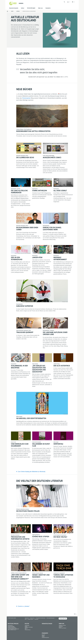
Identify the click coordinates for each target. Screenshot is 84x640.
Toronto (43, 636)
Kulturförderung (27, 629)
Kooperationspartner (45, 637)
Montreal (43, 634)
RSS (25, 619)
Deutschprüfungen (11, 626)
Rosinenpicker (26, 98)
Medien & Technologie (29, 627)
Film (25, 628)
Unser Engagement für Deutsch (13, 628)
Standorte (48, 8)
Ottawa (43, 635)
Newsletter (36, 619)
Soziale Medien (30, 619)
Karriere (60, 627)
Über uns (40, 8)
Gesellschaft (27, 625)
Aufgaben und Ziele (62, 625)
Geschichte (61, 626)
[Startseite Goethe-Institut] (13, 3)
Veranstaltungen (47, 623)
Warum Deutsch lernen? (12, 629)
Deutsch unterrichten (11, 627)
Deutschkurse (10, 625)
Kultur (22, 8)
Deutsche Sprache (13, 8)
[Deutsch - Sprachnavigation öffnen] (73, 2)
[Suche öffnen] (64, 2)
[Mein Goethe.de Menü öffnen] (68, 2)
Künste (26, 626)
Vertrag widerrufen (62, 618)
